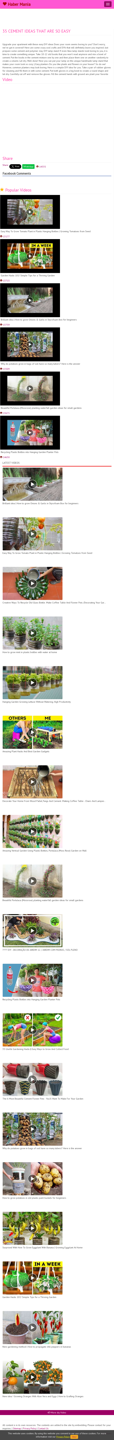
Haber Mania (16, 4)
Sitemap (17, 1428)
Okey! (74, 1437)
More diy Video (57, 1412)
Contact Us (43, 1428)
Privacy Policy (29, 1428)
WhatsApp (28, 166)
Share (5, 165)
